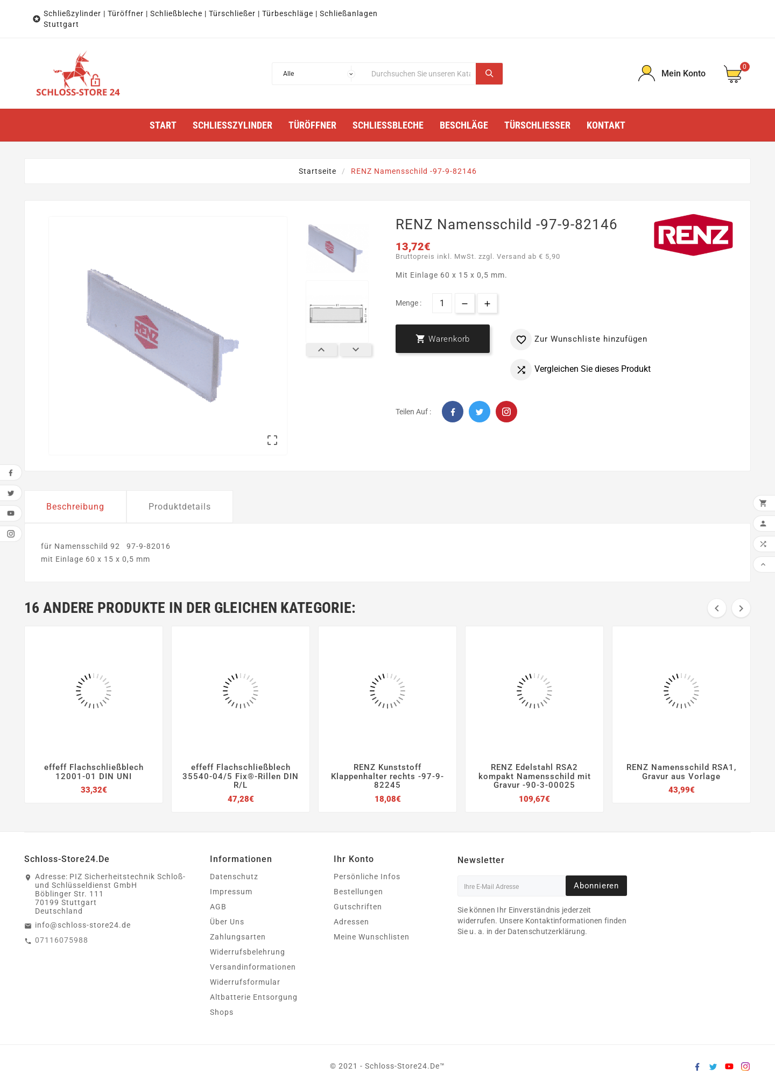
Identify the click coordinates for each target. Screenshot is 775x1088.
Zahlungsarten (238, 936)
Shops (222, 1012)
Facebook (452, 411)
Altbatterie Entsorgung (254, 997)
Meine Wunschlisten (372, 936)
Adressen (351, 921)
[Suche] (421, 73)
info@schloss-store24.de (83, 925)
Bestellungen (358, 891)
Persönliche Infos (367, 876)
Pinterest (506, 411)
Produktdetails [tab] (180, 506)
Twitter (479, 411)
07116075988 (61, 940)
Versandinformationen (253, 967)
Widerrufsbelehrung (247, 952)
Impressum (231, 891)
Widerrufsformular (245, 982)
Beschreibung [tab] (75, 506)
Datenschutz (234, 876)
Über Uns (227, 921)
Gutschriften (358, 906)
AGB (218, 906)
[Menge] (442, 303)
